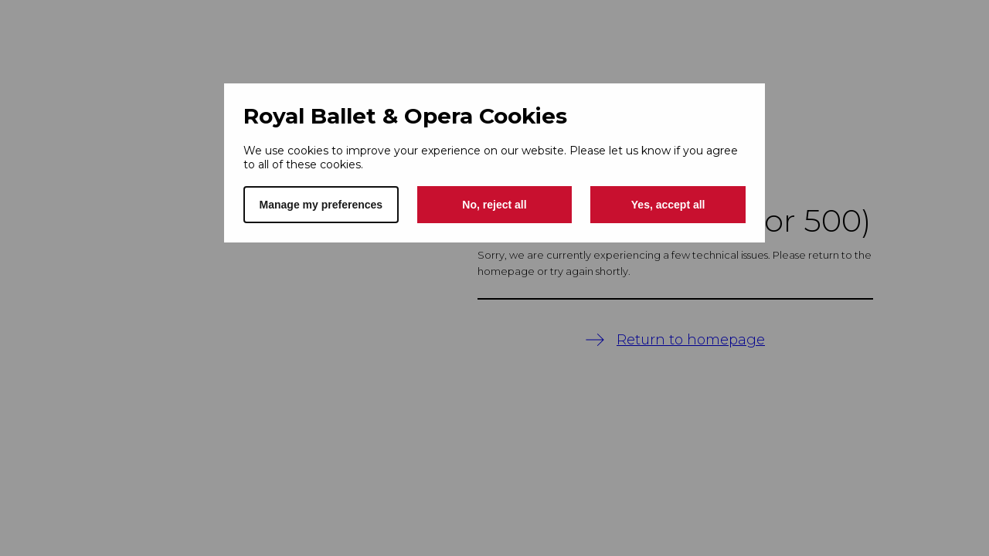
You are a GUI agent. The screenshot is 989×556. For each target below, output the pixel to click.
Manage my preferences (321, 204)
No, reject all (494, 204)
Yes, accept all (668, 204)
